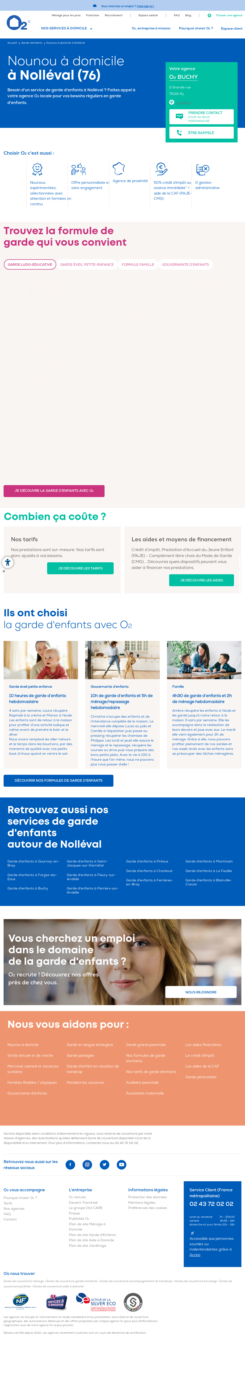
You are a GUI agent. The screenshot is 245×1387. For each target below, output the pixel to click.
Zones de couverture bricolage (196, 1281)
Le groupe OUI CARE (86, 1208)
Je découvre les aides (201, 580)
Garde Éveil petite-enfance (87, 265)
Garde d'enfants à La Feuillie (208, 871)
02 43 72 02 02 (126, 1143)
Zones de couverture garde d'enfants (72, 1281)
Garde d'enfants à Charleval (149, 871)
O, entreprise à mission (151, 28)
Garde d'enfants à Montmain (209, 861)
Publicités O (79, 1219)
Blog (188, 15)
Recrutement (113, 15)
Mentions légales (142, 1203)
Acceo (194, 1255)
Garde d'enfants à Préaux (147, 861)
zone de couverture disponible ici (113, 1138)
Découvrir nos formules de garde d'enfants (58, 781)
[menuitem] (66, 15)
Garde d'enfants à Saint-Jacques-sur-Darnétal (87, 863)
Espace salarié (148, 15)
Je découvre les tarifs (80, 568)
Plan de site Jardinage (87, 1246)
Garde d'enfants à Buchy (27, 888)
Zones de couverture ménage (24, 1281)
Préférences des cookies (147, 1208)
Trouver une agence (225, 15)
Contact (10, 1219)
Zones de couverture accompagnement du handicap (136, 1281)
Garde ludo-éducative (30, 265)
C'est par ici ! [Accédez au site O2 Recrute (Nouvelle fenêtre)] (145, 6)
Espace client (232, 29)
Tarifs (8, 1203)
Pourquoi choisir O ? (196, 28)
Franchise (92, 15)
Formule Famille (138, 265)
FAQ (177, 15)
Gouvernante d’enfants (185, 265)
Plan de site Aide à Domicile (91, 1240)
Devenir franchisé (83, 1203)
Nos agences (14, 1209)
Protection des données (147, 1197)
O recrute (77, 1197)
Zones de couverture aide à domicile (59, 1286)
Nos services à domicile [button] (64, 28)
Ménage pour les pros (66, 15)
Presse (74, 1213)
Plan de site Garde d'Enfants (92, 1235)
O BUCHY (183, 77)
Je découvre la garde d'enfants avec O (54, 491)
